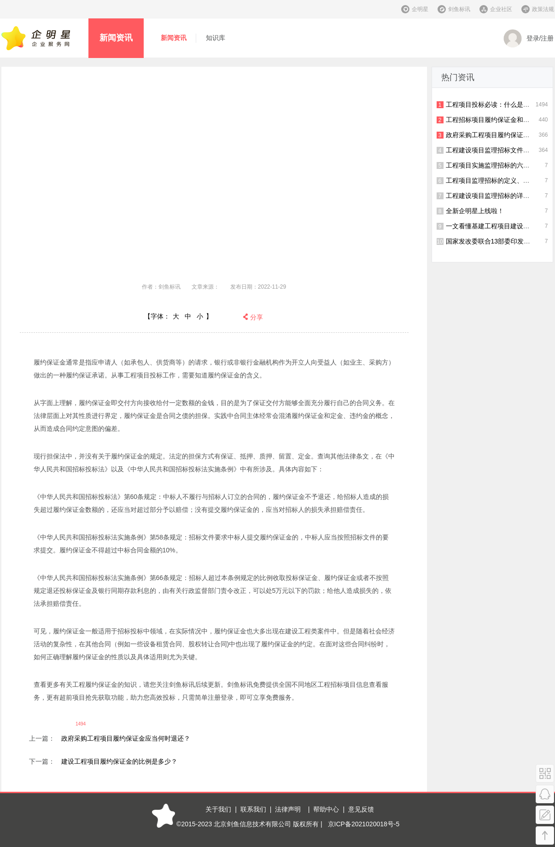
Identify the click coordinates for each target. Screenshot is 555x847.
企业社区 (501, 9)
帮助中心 (326, 809)
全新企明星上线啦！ (475, 211)
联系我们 (253, 809)
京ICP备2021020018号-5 (364, 824)
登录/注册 (528, 38)
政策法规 (543, 9)
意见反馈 (361, 809)
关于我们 (218, 809)
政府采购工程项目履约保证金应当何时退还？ (125, 738)
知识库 (215, 37)
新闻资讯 (116, 37)
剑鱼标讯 (459, 9)
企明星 (420, 9)
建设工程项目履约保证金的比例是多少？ (119, 761)
